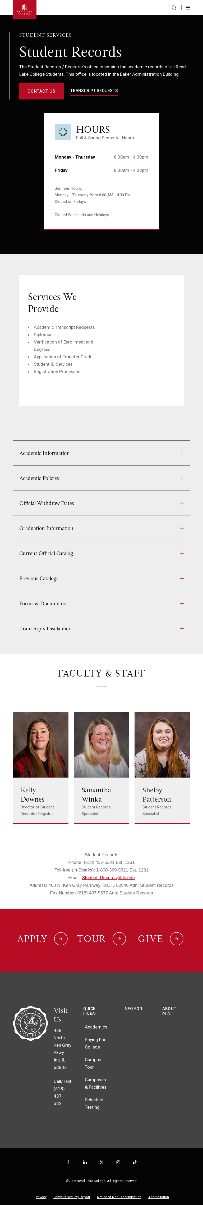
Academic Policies (101, 478)
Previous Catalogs (101, 578)
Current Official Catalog (101, 553)
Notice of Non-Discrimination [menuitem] (119, 1188)
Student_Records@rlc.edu (108, 877)
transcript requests (94, 90)
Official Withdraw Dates (101, 503)
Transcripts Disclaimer (101, 628)
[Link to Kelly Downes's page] (40, 768)
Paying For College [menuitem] (95, 1034)
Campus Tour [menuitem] (93, 1054)
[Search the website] (174, 7)
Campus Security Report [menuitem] (71, 1188)
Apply (32, 933)
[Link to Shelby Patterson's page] (162, 768)
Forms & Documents (101, 603)
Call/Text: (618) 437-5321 (63, 1083)
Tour (91, 933)
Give (150, 933)
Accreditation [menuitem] (158, 1188)
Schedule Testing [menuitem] (94, 1094)
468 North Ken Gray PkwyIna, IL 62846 (62, 1040)
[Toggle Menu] (188, 7)
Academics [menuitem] (96, 1018)
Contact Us (41, 91)
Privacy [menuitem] (41, 1188)
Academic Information (101, 453)
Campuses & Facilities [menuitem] (96, 1074)
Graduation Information (101, 528)
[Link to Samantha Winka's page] (102, 768)
